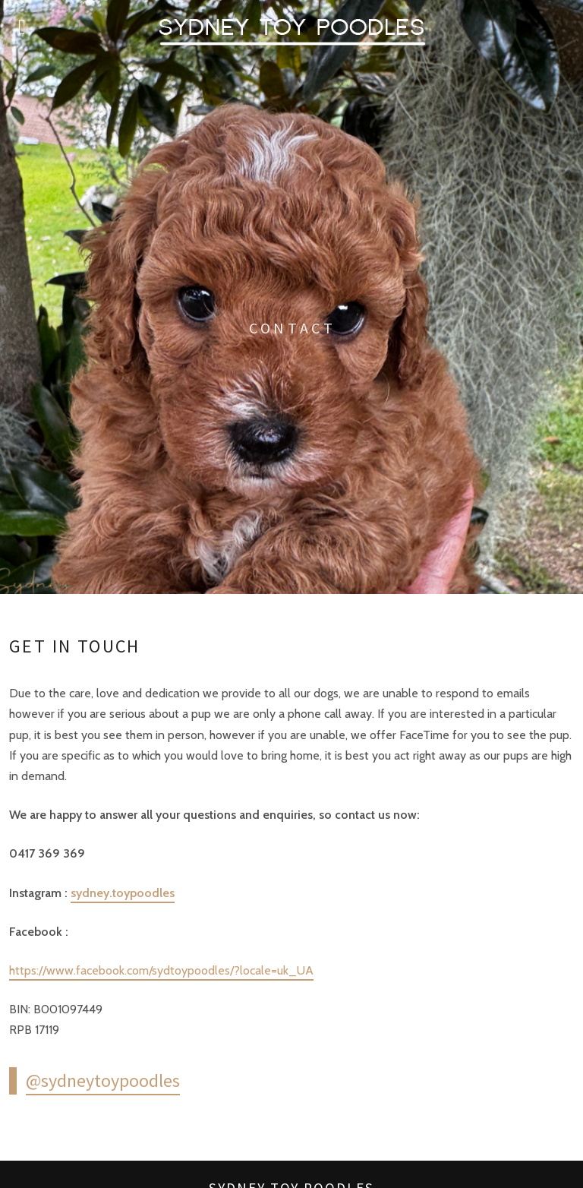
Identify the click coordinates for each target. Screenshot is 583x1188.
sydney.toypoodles (123, 893)
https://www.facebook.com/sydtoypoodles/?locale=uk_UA (161, 970)
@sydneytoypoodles (103, 1080)
